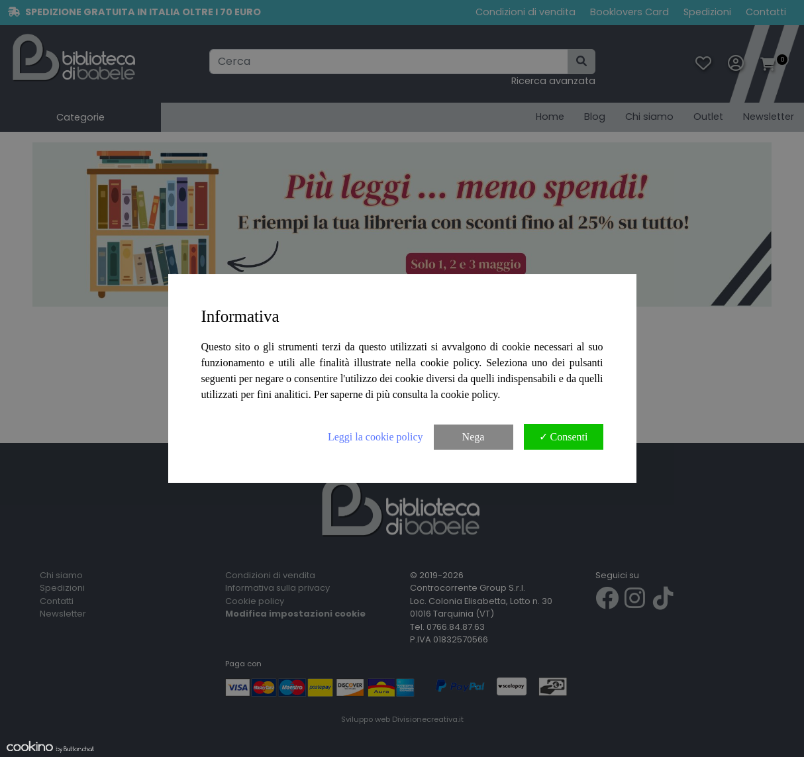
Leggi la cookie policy (375, 436)
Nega (473, 436)
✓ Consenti (563, 436)
